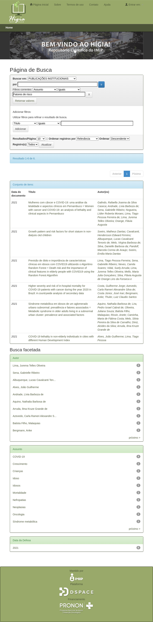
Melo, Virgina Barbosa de (125, 242)
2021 (16, 547)
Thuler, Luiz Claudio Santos (121, 296)
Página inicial (39, 4)
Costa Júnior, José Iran (111, 293)
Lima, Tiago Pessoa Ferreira (114, 260)
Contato (93, 4)
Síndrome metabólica (25, 521)
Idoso (16, 478)
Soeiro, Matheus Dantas (111, 231)
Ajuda (107, 4)
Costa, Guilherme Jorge (111, 285)
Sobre (57, 4)
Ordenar (104, 138)
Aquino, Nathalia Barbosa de (114, 303)
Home (9, 27)
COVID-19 (19, 456)
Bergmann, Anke (22, 430)
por (15, 84)
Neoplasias (19, 507)
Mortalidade (19, 492)
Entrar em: (134, 4)
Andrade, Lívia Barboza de (123, 206)
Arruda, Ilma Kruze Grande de (30, 408)
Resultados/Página (24, 138)
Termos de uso (75, 4)
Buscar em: (20, 78)
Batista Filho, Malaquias (26, 423)
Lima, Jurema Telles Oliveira (29, 365)
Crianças (18, 471)
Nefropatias (19, 499)
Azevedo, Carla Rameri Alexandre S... (35, 416)
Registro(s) (20, 144)
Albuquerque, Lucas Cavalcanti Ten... (34, 379)
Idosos (16, 485)
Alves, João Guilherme (111, 336)
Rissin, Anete (118, 314)
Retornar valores (24, 100)
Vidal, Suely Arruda (118, 267)
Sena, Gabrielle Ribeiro (111, 209)
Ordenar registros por (62, 138)
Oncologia (18, 514)
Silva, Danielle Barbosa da (113, 246)
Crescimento (20, 463)
